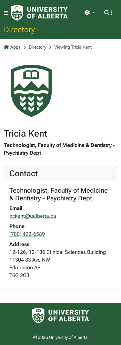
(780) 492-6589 (27, 234)
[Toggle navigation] (6, 13)
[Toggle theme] (89, 13)
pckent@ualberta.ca (32, 216)
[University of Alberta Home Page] (39, 13)
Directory (19, 29)
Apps (12, 47)
